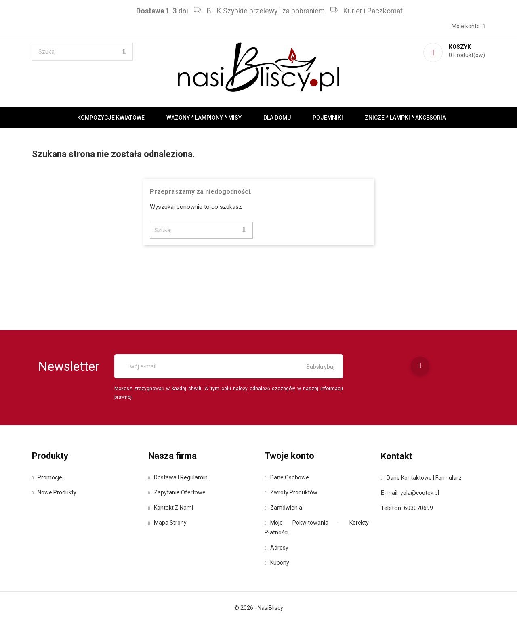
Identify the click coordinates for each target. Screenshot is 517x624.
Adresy (276, 547)
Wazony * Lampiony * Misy (204, 117)
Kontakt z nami (170, 507)
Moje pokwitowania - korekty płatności (317, 527)
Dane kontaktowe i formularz (421, 478)
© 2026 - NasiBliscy (258, 608)
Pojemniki (328, 117)
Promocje (47, 477)
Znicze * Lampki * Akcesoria (405, 117)
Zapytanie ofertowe (177, 492)
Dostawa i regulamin (178, 477)
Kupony (277, 562)
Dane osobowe (287, 477)
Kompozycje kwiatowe (111, 117)
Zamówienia (283, 507)
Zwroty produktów (291, 492)
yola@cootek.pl (419, 493)
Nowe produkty (54, 492)
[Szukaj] (82, 52)
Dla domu (277, 117)
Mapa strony (167, 522)
